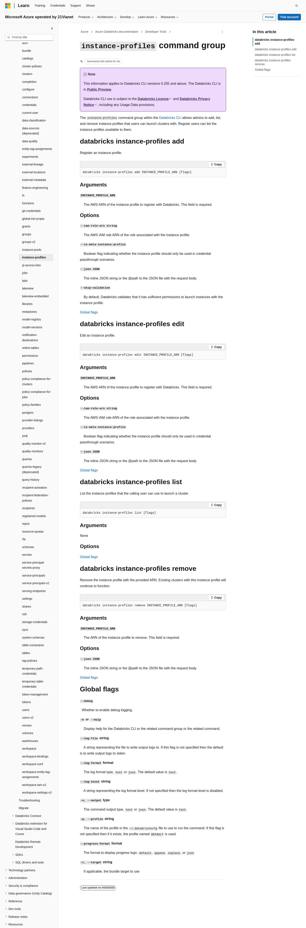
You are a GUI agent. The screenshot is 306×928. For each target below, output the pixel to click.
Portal (269, 17)
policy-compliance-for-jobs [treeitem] (36, 373)
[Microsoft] (8, 5)
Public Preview (99, 89)
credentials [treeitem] (29, 84)
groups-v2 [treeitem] (28, 221)
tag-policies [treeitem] (29, 640)
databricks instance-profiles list (275, 54)
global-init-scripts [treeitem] (33, 198)
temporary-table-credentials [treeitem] (33, 663)
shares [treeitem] (26, 585)
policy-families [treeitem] (31, 384)
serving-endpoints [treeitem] (34, 570)
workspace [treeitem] (29, 727)
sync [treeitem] (25, 609)
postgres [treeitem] (28, 391)
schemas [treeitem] (28, 526)
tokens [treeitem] (26, 681)
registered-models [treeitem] (34, 495)
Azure (85, 31)
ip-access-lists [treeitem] (31, 244)
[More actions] (222, 31)
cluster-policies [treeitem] (32, 45)
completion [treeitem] (29, 61)
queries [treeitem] (27, 438)
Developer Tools (155, 31)
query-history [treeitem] (30, 459)
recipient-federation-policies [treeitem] (35, 477)
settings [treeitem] (27, 578)
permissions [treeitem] (30, 335)
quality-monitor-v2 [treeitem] (34, 423)
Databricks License (153, 99)
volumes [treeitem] (27, 712)
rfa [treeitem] (24, 518)
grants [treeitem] (26, 205)
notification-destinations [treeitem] (30, 316)
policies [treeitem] (27, 350)
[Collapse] (52, 28)
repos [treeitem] (26, 503)
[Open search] (296, 6)
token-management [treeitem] (35, 673)
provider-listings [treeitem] (32, 399)
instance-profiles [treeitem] (34, 236)
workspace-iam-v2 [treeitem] (34, 764)
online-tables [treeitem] (30, 327)
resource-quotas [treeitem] (33, 510)
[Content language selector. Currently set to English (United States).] (25, 921)
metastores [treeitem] (29, 291)
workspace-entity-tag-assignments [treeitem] (36, 753)
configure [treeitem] (28, 68)
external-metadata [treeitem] (34, 159)
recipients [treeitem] (28, 487)
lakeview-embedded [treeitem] (35, 275)
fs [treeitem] (23, 174)
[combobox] (29, 37)
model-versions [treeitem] (32, 306)
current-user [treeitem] (30, 92)
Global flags (89, 312)
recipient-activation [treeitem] (34, 466)
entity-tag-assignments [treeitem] (37, 128)
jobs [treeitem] (25, 252)
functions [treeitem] (28, 182)
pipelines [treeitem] (28, 342)
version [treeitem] (27, 704)
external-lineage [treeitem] (32, 143)
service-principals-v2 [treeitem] (35, 562)
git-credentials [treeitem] (31, 190)
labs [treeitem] (25, 260)
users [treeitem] (25, 689)
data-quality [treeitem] (29, 120)
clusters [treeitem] (27, 53)
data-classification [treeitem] (34, 99)
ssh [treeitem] (24, 593)
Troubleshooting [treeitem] (29, 779)
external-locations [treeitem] (33, 151)
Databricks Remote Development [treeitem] (28, 823)
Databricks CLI (170, 118)
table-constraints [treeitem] (33, 624)
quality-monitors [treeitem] (32, 430)
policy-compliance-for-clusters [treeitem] (36, 360)
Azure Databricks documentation (116, 31)
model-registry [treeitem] (31, 298)
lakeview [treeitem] (28, 267)
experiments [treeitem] (30, 136)
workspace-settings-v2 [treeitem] (37, 771)
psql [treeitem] (25, 415)
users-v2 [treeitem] (28, 696)
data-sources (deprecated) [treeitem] (30, 110)
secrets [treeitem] (27, 534)
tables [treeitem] (26, 632)
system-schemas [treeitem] (33, 616)
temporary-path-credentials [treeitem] (32, 650)
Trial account (289, 17)
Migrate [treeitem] (24, 787)
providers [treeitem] (28, 407)
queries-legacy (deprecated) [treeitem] (31, 448)
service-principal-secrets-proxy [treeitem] (33, 544)
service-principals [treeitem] (33, 554)
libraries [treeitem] (27, 283)
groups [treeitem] (26, 213)
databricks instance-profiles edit (275, 49)
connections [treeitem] (30, 76)
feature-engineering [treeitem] (35, 167)
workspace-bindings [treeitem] (35, 735)
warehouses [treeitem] (30, 720)
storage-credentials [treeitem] (34, 601)
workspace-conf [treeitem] (32, 743)
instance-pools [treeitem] (31, 229)
